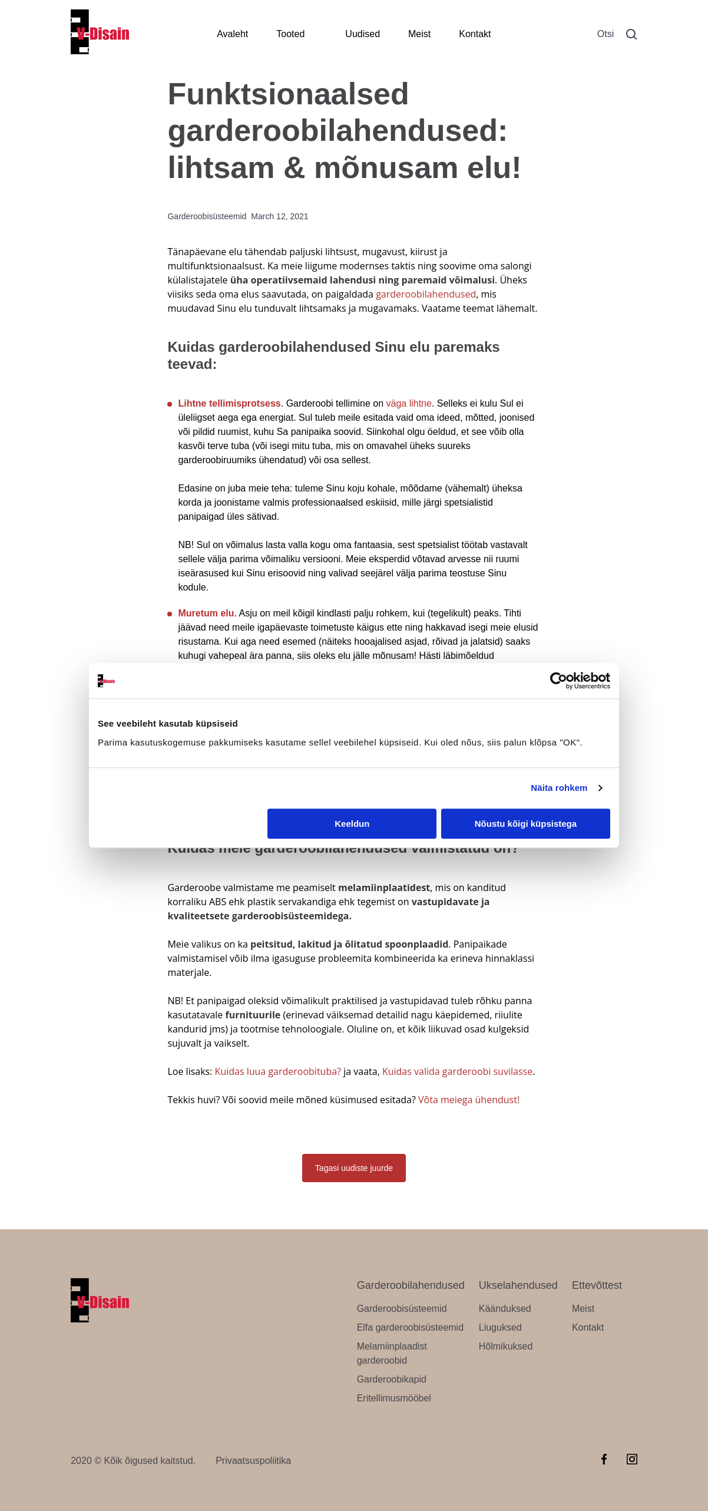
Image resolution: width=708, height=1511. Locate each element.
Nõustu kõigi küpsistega (526, 824)
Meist (419, 34)
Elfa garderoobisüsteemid (410, 1327)
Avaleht (232, 34)
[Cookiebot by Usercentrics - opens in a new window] (558, 680)
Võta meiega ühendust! (469, 1099)
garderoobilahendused (426, 294)
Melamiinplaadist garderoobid (392, 1353)
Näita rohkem (559, 788)
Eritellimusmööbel (394, 1398)
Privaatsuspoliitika (253, 1461)
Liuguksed (500, 1327)
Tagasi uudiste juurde (354, 1168)
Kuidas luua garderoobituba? (278, 1071)
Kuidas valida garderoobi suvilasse (457, 1071)
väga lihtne (409, 403)
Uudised (362, 34)
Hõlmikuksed (506, 1346)
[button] (631, 34)
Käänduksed (505, 1309)
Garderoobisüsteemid (402, 1309)
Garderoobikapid (391, 1379)
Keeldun (352, 824)
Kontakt (475, 34)
